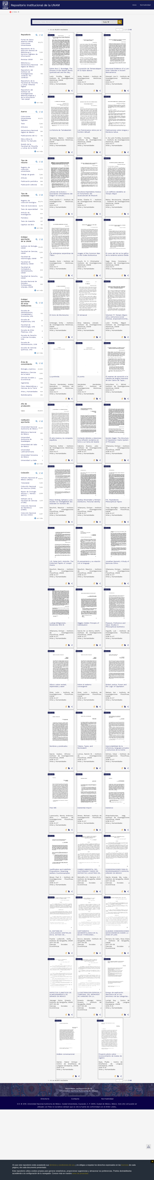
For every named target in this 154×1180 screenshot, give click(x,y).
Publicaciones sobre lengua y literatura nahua (117, 137)
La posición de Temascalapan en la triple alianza (89, 71)
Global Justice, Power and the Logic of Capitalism (116, 729)
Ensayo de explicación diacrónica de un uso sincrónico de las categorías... (117, 1059)
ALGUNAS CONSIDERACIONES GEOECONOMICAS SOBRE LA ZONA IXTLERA (117, 993)
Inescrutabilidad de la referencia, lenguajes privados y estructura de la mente (117, 796)
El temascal (82, 334)
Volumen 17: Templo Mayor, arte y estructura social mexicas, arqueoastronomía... (117, 335)
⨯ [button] (152, 1161)
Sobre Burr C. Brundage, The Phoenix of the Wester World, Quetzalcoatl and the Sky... (61, 72)
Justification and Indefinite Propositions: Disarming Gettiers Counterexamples (60, 927)
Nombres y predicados (58, 794)
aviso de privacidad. (80, 1173)
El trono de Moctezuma (59, 334)
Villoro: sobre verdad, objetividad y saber (58, 729)
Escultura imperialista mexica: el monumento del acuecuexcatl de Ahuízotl (89, 204)
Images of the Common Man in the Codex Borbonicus (89, 269)
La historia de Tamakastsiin (60, 136)
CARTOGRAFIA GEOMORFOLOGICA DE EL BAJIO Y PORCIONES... (88, 993)
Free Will (53, 860)
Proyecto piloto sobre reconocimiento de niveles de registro (110, 1125)
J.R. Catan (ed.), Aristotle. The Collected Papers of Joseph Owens (61, 599)
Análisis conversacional (65, 1123)
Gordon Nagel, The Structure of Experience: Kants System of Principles (117, 467)
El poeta (81, 399)
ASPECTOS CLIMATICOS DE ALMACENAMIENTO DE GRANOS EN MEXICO (60, 1059)
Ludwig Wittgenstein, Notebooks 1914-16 (58, 663)
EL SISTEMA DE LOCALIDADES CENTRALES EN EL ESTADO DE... (60, 993)
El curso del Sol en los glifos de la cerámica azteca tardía (117, 269)
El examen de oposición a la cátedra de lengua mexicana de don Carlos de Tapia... (117, 401)
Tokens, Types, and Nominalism (85, 795)
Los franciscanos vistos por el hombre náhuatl (89, 137)
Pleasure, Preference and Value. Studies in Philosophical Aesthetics (115, 664)
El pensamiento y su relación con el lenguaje (89, 598)
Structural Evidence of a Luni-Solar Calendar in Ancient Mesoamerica (117, 72)
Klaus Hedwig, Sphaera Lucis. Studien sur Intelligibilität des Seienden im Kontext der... (61, 533)
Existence (109, 860)
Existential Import (85, 860)
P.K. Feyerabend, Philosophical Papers (114, 532)
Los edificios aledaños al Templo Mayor (115, 203)
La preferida (54, 399)
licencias (124, 1165)
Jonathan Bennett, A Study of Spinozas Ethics (117, 598)
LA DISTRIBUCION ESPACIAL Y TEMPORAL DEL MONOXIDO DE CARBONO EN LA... (89, 1059)
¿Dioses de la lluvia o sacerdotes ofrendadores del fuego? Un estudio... (61, 204)
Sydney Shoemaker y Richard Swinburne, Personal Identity (89, 532)
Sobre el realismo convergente (84, 729)
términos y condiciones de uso (62, 1165)
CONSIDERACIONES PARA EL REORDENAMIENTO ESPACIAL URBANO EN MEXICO (117, 927)
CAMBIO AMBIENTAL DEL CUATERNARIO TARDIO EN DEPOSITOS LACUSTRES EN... (89, 927)
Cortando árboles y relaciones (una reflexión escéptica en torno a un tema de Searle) (89, 467)
